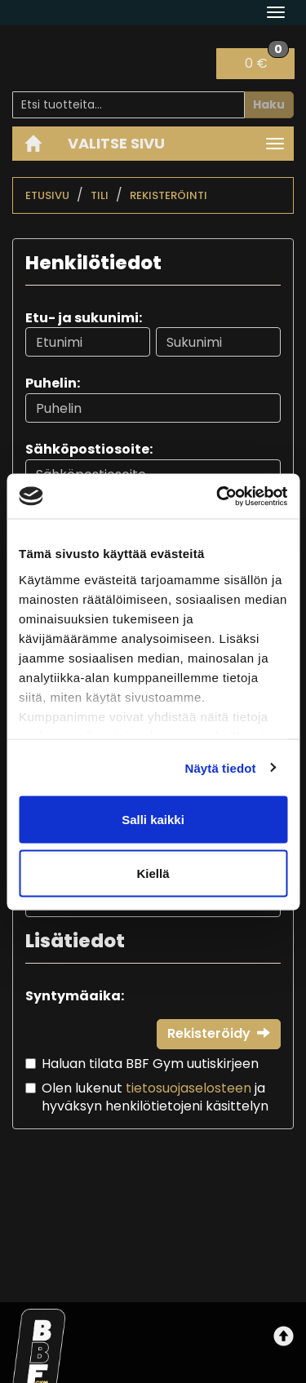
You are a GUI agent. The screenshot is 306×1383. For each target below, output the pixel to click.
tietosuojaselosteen (188, 1088)
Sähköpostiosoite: (89, 449)
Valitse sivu (116, 143)
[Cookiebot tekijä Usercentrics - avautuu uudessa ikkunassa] (218, 496)
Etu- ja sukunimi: (83, 317)
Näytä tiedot (220, 767)
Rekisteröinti (168, 195)
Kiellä (152, 873)
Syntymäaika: (74, 995)
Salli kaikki (153, 820)
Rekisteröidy (218, 1033)
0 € (267, 60)
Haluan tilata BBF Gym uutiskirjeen (150, 1063)
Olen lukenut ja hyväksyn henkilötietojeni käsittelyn (155, 1097)
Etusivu (47, 195)
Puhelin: (52, 383)
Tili (100, 195)
